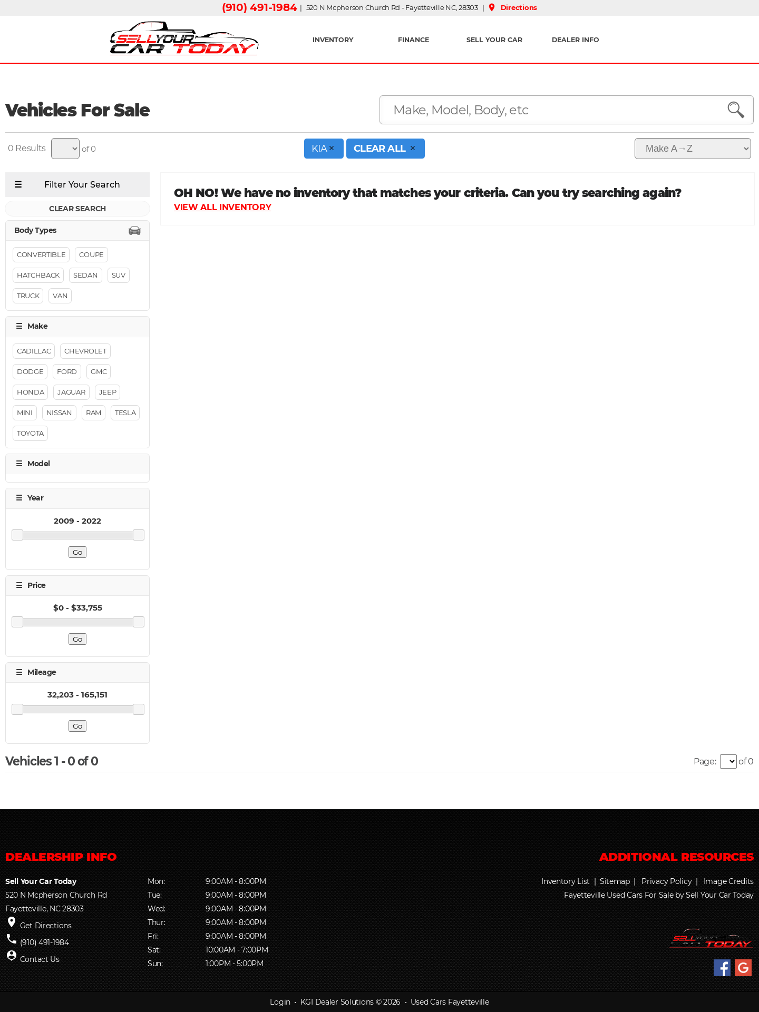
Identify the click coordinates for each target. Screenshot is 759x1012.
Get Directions (46, 925)
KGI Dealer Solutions (337, 1002)
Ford (67, 371)
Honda (30, 392)
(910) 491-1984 (259, 7)
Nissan (59, 412)
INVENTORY (333, 40)
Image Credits (729, 881)
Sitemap (615, 881)
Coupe (91, 255)
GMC (98, 371)
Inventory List (565, 881)
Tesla (125, 412)
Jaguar (71, 392)
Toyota (30, 433)
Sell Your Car (494, 40)
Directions (512, 7)
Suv (118, 275)
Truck (28, 296)
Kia (324, 148)
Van (60, 296)
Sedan (85, 275)
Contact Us (40, 959)
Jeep (107, 392)
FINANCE (413, 40)
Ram (93, 412)
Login (280, 1002)
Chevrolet (85, 351)
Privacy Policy (666, 881)
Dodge (30, 371)
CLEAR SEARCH (77, 208)
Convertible (41, 255)
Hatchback (38, 275)
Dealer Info (575, 40)
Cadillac (34, 351)
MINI (25, 412)
